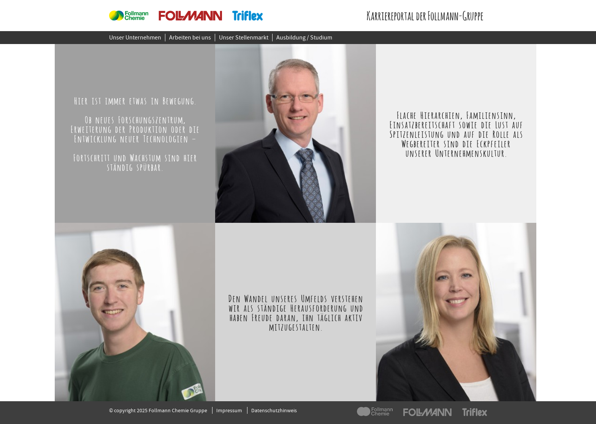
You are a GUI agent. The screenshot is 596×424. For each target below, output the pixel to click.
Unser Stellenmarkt (243, 37)
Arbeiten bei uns (190, 37)
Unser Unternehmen (135, 37)
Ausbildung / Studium (304, 37)
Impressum (229, 410)
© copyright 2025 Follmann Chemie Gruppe (158, 410)
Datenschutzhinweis (274, 410)
